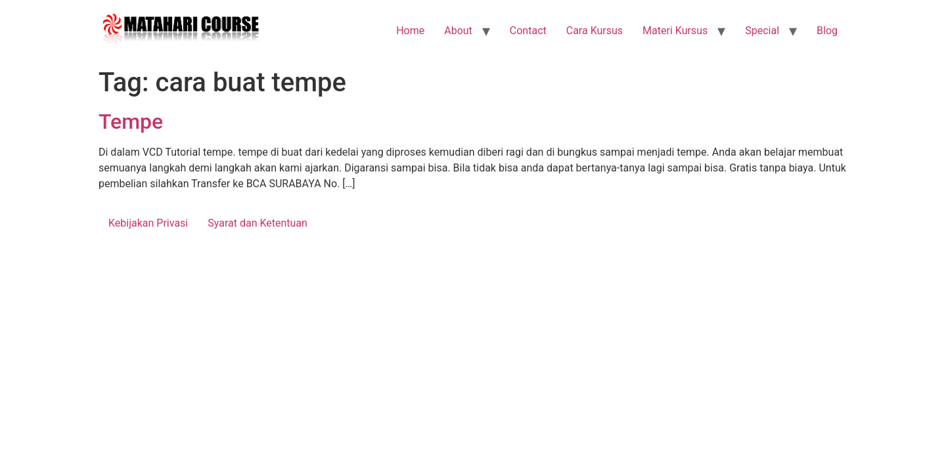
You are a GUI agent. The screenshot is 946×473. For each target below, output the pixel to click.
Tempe (131, 121)
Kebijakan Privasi (148, 223)
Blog (827, 30)
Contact (528, 30)
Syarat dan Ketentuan (257, 223)
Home (410, 30)
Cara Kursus (594, 30)
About (458, 30)
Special (762, 30)
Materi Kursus (675, 30)
